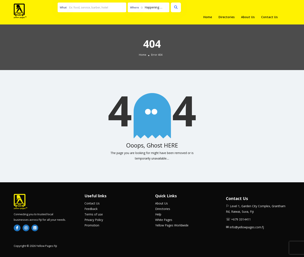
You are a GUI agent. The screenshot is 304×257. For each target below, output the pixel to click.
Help (158, 214)
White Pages (163, 220)
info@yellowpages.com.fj (247, 227)
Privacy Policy (93, 220)
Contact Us (269, 17)
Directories (226, 17)
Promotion (91, 225)
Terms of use (93, 214)
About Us (248, 17)
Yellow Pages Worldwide (172, 225)
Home (207, 17)
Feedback (91, 209)
